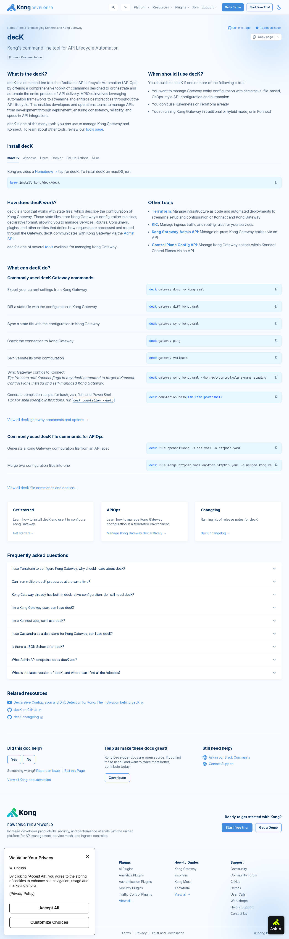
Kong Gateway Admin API (175, 231)
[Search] (113, 7)
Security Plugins (131, 888)
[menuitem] (142, 7)
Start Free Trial (260, 7)
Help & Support (242, 907)
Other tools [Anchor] (160, 202)
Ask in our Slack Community (226, 757)
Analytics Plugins (131, 875)
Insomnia (181, 875)
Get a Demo (233, 7)
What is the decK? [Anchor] (27, 74)
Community (239, 869)
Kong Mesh (183, 882)
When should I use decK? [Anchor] (175, 74)
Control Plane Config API (174, 245)
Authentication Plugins (135, 882)
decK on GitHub (25, 710)
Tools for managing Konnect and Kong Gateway (50, 27)
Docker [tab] (57, 158)
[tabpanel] (144, 178)
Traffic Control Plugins (135, 894)
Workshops (239, 901)
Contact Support (218, 764)
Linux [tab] (44, 158)
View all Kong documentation (29, 780)
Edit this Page (75, 771)
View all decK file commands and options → (43, 487)
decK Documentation (25, 57)
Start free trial (237, 827)
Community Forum (244, 875)
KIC (155, 224)
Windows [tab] (30, 158)
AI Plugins (126, 869)
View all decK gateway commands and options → (48, 419)
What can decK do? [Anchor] (28, 268)
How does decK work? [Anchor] (32, 202)
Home (11, 27)
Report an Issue (48, 771)
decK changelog (26, 717)
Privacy (141, 933)
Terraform (161, 211)
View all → (127, 901)
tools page (94, 129)
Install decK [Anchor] (20, 146)
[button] (276, 182)
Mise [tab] (95, 158)
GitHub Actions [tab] (77, 158)
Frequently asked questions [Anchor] (37, 555)
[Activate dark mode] (279, 7)
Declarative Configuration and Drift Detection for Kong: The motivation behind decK (76, 702)
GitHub (236, 882)
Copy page (262, 37)
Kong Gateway (186, 869)
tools (49, 247)
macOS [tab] (13, 158)
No (29, 759)
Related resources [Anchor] (27, 693)
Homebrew (44, 171)
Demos (236, 888)
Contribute (117, 778)
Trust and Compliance (168, 933)
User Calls (238, 894)
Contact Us (239, 913)
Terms (126, 933)
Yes (14, 759)
